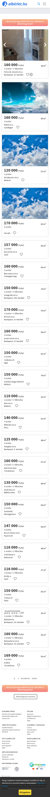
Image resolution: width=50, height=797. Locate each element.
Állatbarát (5, 757)
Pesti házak (5, 743)
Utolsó (34, 678)
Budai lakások (31, 741)
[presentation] (4, 45)
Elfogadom (25, 792)
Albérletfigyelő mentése (25, 696)
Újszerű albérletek (7, 755)
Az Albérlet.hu (31, 718)
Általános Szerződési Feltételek (11, 714)
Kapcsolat (30, 714)
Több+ (29, 721)
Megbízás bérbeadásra (34, 716)
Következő (25, 678)
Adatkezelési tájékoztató (9, 716)
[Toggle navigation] (44, 3)
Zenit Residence (32, 730)
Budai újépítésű (32, 746)
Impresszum (6, 718)
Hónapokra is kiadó (8, 759)
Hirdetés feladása (7, 728)
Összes (29, 728)
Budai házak (31, 743)
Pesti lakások (6, 741)
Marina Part (30, 732)
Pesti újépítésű (6, 746)
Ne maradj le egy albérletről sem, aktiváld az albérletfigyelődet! (25, 22)
